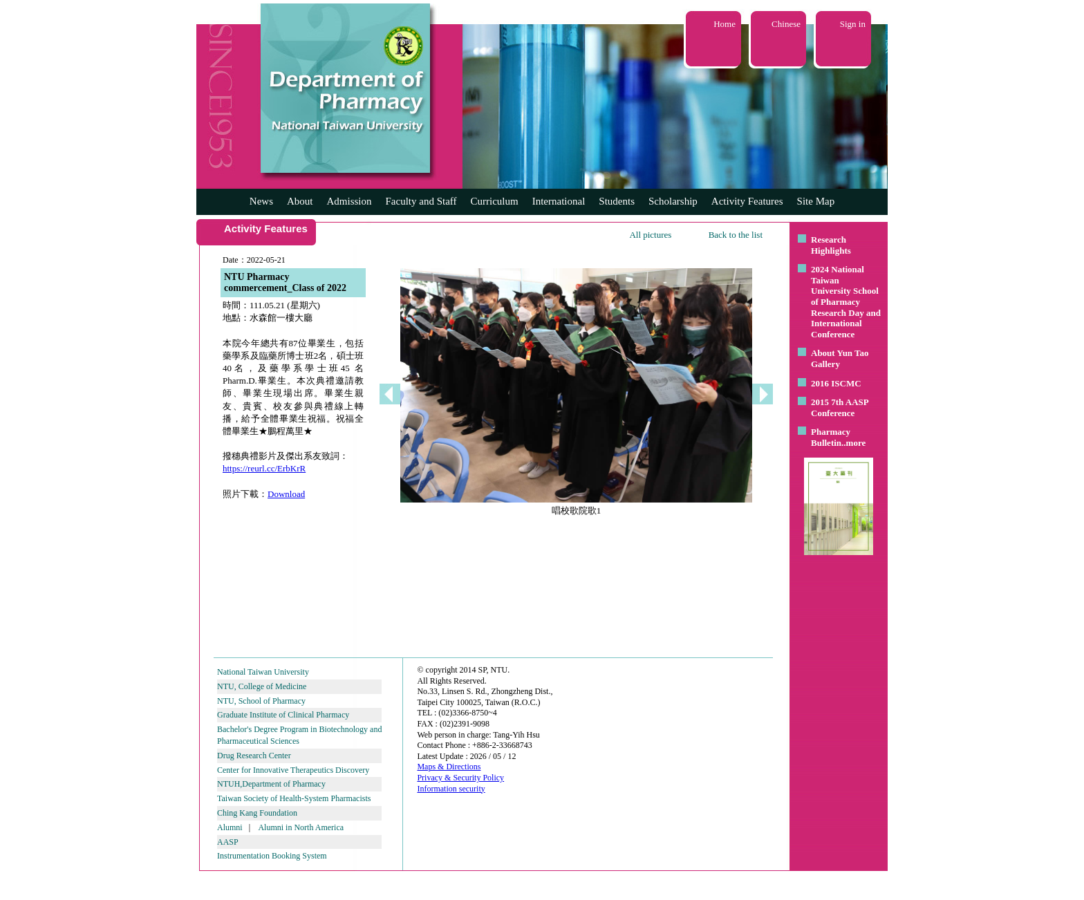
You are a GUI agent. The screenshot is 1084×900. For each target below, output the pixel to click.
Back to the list (736, 234)
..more (853, 443)
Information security (451, 789)
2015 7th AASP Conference (839, 407)
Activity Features (747, 201)
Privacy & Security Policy (460, 777)
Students (617, 201)
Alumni (230, 827)
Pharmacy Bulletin (830, 437)
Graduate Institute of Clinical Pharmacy (283, 715)
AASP (228, 842)
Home (724, 24)
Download (286, 494)
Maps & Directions (448, 766)
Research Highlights (831, 245)
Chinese (786, 24)
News (261, 201)
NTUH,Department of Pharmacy (271, 784)
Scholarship (673, 201)
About (300, 201)
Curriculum (494, 201)
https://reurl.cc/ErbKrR (264, 468)
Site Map (816, 201)
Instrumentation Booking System (272, 856)
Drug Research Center (254, 755)
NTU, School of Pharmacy (261, 701)
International (559, 201)
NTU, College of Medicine (261, 686)
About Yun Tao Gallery (840, 358)
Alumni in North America (301, 827)
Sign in (853, 24)
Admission (348, 201)
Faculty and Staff (421, 201)
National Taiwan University (263, 672)
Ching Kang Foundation (257, 813)
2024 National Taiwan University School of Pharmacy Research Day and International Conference (846, 301)
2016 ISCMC (836, 383)
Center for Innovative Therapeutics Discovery (293, 770)
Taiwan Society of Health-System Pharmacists (294, 798)
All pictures (650, 234)
